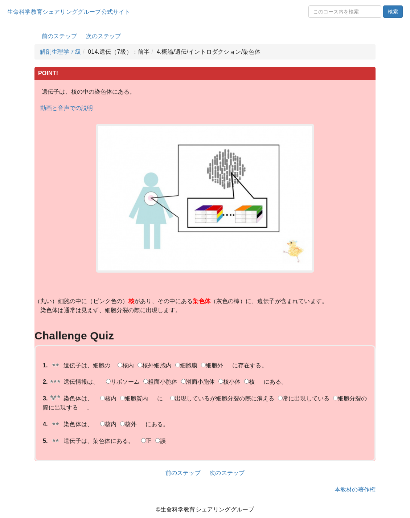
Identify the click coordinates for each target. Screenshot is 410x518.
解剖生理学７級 (60, 52)
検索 (393, 12)
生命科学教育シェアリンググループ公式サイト (68, 12)
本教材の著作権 (355, 489)
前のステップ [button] (59, 36)
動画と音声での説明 (66, 108)
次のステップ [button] (103, 36)
